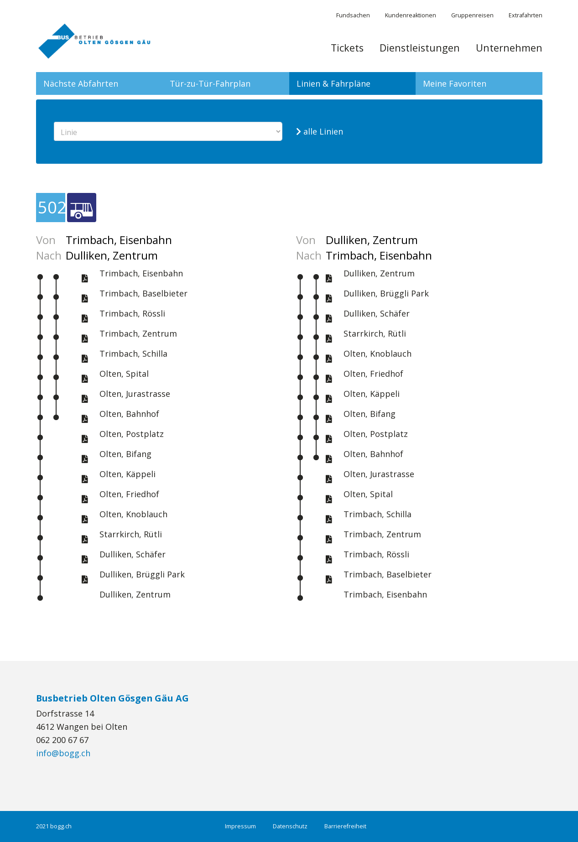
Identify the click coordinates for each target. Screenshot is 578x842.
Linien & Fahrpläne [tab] (333, 83)
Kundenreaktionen (410, 15)
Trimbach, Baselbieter (143, 293)
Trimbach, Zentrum (138, 333)
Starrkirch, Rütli (130, 534)
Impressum (240, 826)
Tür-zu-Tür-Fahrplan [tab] (210, 83)
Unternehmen (509, 48)
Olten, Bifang (125, 453)
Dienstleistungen (420, 48)
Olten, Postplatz (131, 433)
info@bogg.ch (63, 753)
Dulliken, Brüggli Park (142, 574)
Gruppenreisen (472, 15)
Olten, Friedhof (129, 494)
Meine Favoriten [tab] (454, 83)
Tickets (347, 48)
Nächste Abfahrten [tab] (80, 83)
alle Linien (319, 131)
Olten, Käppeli (127, 473)
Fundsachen (353, 15)
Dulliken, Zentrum (135, 594)
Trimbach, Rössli (132, 313)
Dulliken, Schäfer (132, 554)
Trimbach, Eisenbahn (141, 273)
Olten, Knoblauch (133, 514)
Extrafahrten (525, 15)
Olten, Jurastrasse (134, 393)
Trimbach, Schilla (133, 353)
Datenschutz (290, 826)
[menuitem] (347, 52)
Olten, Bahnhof (129, 413)
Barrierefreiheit (345, 826)
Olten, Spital (124, 373)
